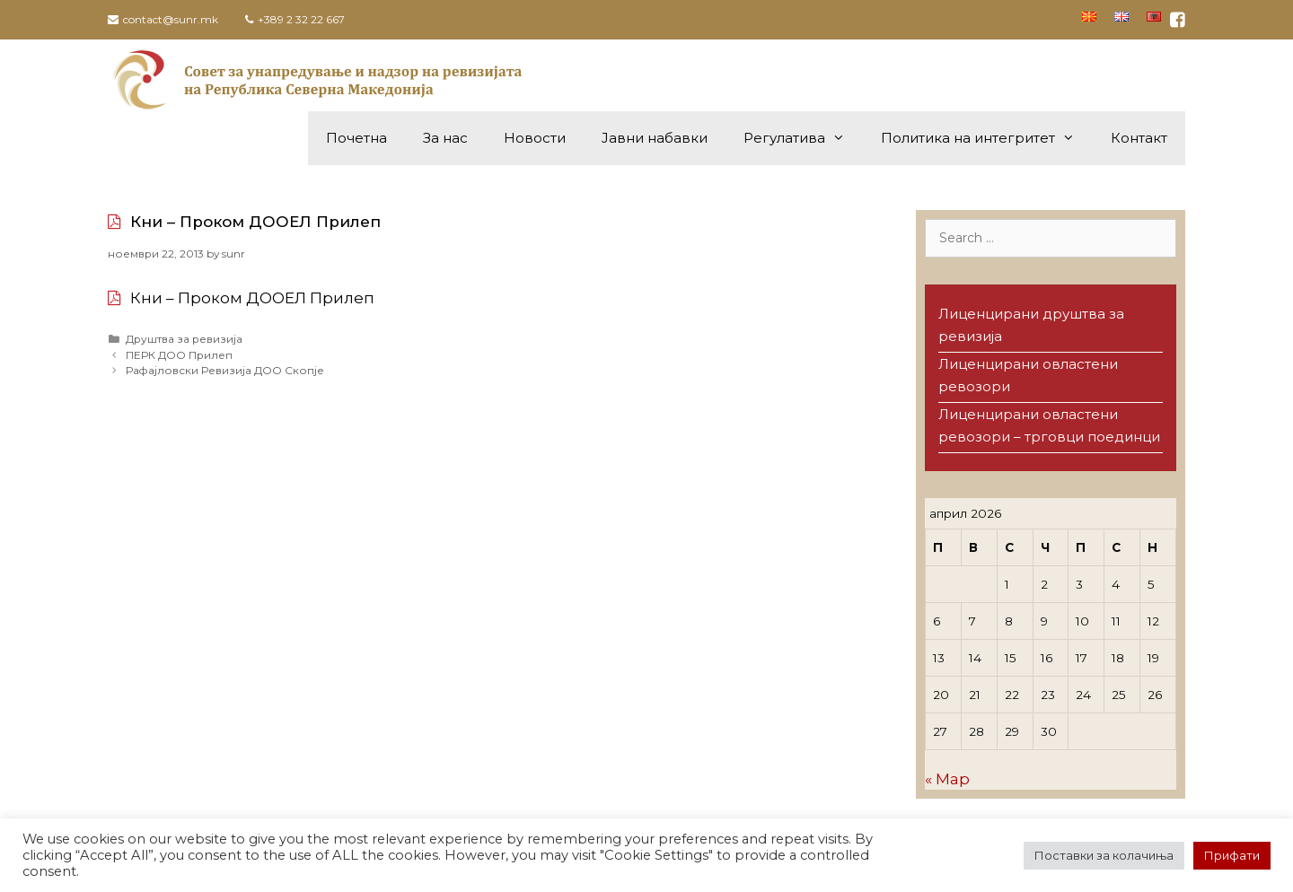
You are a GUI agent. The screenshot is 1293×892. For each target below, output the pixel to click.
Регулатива (803, 138)
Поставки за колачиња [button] (1104, 855)
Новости (535, 137)
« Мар (947, 779)
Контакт (1139, 137)
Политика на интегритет (987, 138)
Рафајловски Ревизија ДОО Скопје (225, 370)
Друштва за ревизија (184, 338)
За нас (445, 137)
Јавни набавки (655, 137)
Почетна (356, 137)
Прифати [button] (1232, 855)
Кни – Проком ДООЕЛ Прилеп (255, 222)
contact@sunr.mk (170, 19)
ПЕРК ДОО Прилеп (179, 355)
